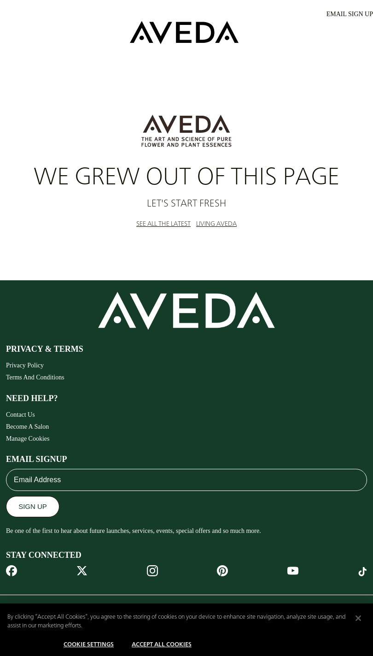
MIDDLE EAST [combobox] (39, 607)
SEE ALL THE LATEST (163, 224)
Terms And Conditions (35, 377)
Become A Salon (27, 426)
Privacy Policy (25, 365)
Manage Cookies (27, 438)
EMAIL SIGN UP (349, 14)
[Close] (358, 623)
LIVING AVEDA (216, 224)
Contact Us (20, 414)
